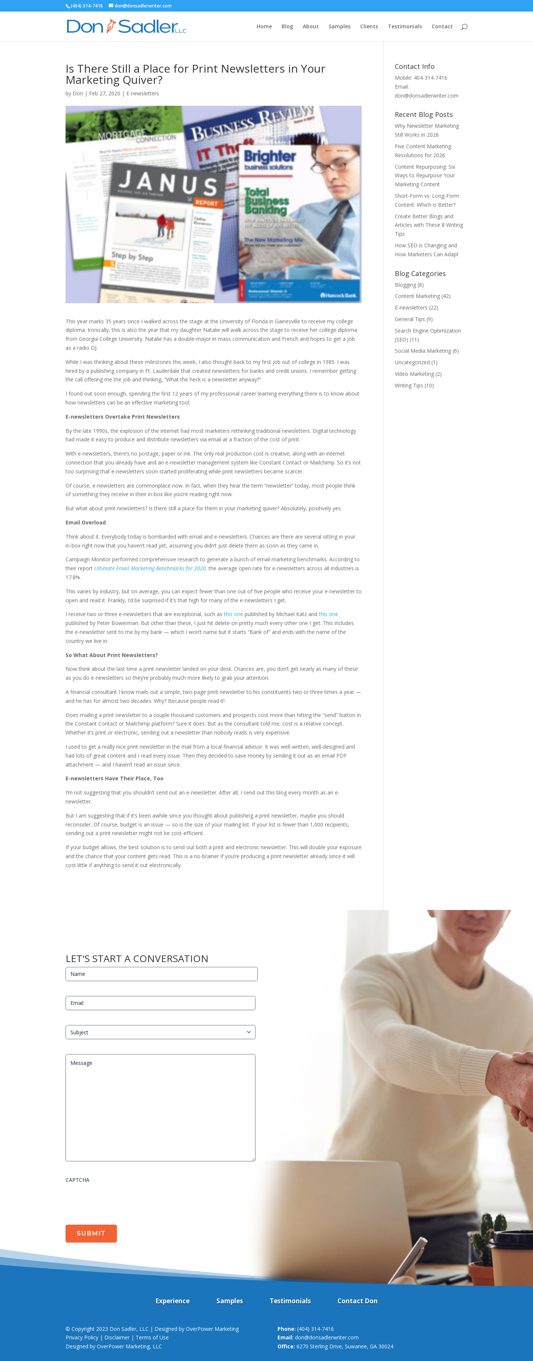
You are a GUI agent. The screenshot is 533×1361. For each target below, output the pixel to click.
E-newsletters (142, 93)
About (311, 27)
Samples (339, 27)
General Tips (410, 319)
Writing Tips (409, 385)
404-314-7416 (430, 77)
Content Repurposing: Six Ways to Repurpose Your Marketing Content (425, 175)
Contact (442, 27)
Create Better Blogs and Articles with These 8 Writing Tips (429, 225)
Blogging (405, 284)
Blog (287, 27)
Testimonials (405, 27)
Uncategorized (412, 362)
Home (264, 27)
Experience (172, 1301)
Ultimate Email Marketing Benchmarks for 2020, (150, 568)
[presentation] (122, 1201)
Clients (369, 27)
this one (233, 614)
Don (78, 93)
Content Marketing (417, 295)
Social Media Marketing (423, 350)
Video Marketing (414, 373)
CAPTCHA (77, 1179)
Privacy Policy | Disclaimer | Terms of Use (117, 1337)
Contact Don (357, 1301)
